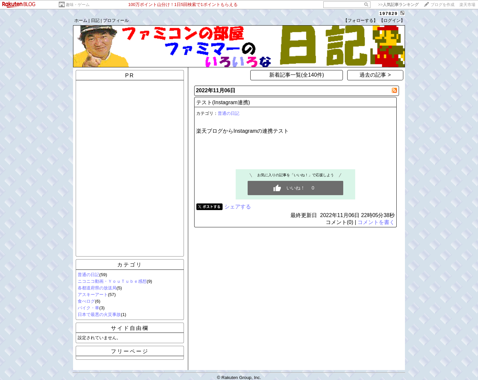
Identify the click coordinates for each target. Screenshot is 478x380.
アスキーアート (93, 294)
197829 (388, 13)
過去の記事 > (375, 75)
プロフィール (116, 20)
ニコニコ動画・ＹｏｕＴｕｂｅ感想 (112, 281)
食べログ (86, 301)
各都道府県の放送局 (97, 287)
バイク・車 (88, 307)
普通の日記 (88, 274)
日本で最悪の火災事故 (99, 314)
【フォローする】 (360, 20)
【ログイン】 (392, 20)
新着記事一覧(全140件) (296, 75)
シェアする (237, 206)
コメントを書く (376, 222)
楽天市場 (467, 4)
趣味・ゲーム (78, 4)
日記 (95, 20)
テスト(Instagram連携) (223, 102)
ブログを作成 (442, 4)
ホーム (80, 20)
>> (398, 4)
